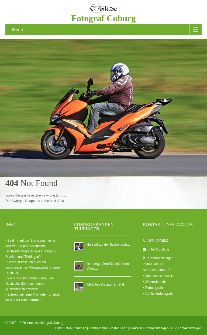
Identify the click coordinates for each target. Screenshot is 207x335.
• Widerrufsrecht (154, 282)
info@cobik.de (159, 249)
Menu (17, 29)
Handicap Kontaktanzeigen (149, 328)
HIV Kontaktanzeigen (186, 328)
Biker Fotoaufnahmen (70, 328)
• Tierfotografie (153, 288)
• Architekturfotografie (158, 294)
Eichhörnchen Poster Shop (108, 328)
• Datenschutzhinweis (158, 276)
